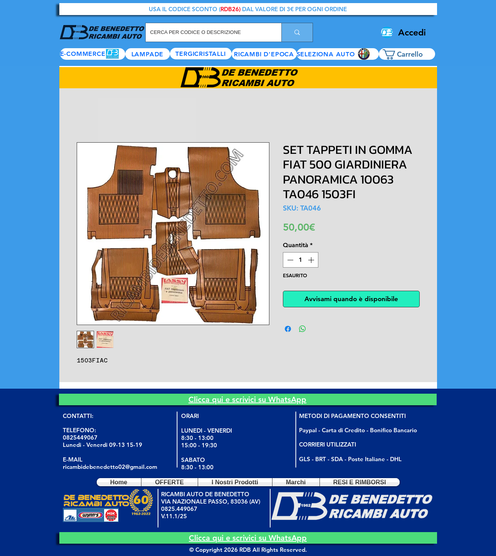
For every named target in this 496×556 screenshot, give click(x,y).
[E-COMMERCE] (92, 54)
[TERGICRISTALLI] (201, 53)
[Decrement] (289, 260)
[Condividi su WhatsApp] (302, 329)
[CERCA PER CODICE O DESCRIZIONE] (207, 32)
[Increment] (311, 260)
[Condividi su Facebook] (288, 329)
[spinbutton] (300, 260)
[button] (338, 54)
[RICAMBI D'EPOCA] (264, 54)
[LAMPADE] (147, 54)
